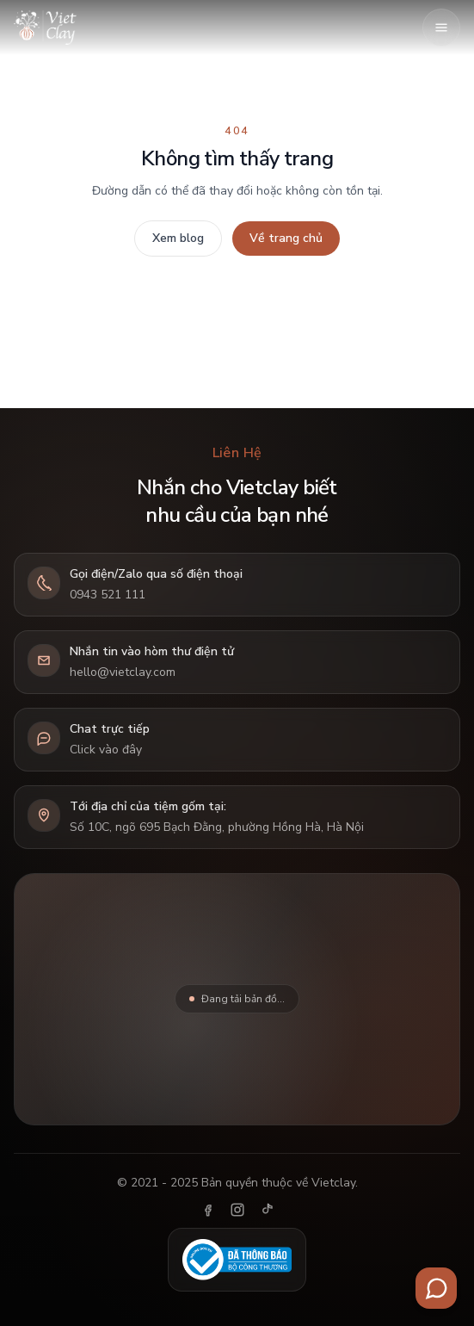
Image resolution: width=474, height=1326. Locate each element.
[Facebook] (208, 1210)
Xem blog (178, 238)
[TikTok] (266, 1210)
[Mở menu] (441, 27)
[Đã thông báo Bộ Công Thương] (237, 1260)
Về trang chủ (286, 238)
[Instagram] (237, 1210)
